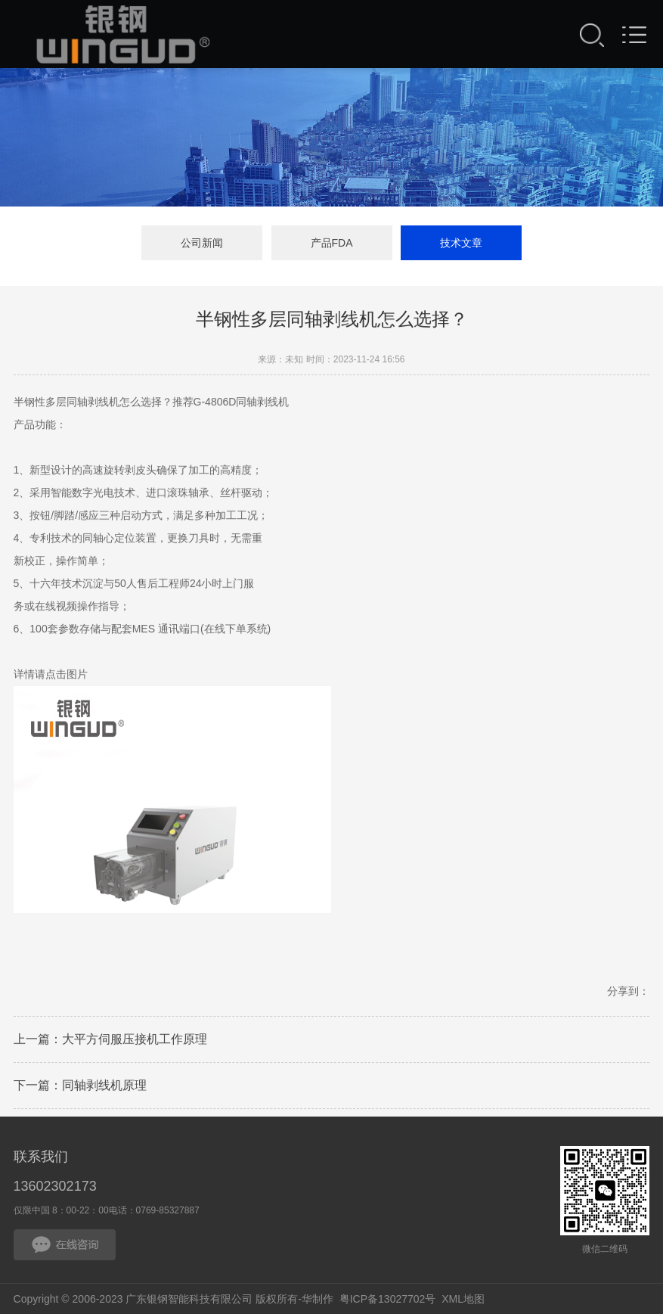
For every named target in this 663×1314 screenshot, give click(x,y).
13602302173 (55, 1186)
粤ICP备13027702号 (387, 1299)
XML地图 (463, 1299)
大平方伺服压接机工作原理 (134, 1042)
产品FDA (332, 243)
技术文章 (461, 243)
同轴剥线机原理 (104, 1088)
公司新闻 (202, 243)
